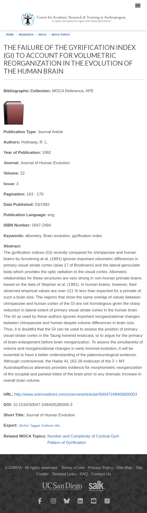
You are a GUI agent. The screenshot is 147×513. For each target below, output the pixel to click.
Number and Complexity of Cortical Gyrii (83, 436)
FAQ (84, 474)
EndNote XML (51, 425)
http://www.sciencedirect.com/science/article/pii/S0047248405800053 (75, 394)
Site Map (124, 467)
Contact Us (101, 474)
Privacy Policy (100, 467)
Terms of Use (73, 467)
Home (10, 34)
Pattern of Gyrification (66, 442)
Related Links (64, 474)
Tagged (35, 425)
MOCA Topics (61, 34)
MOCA (42, 34)
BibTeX (24, 425)
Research (26, 34)
